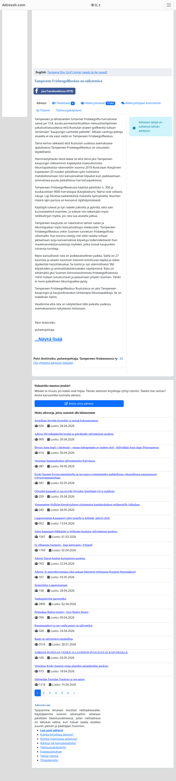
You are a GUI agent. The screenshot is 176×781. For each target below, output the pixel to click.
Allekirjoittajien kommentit (141, 103)
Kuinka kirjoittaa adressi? (57, 735)
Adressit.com (13, 4)
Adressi (41, 103)
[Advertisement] (103, 41)
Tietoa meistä (49, 756)
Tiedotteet (63, 103)
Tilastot (43, 110)
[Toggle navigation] (169, 5)
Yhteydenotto (49, 760)
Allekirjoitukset (98, 103)
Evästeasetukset (51, 752)
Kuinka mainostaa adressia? (58, 739)
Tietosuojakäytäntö (69, 110)
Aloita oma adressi (79, 404)
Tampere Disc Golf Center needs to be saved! (77, 72)
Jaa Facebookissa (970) (53, 91)
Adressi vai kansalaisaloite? (58, 743)
